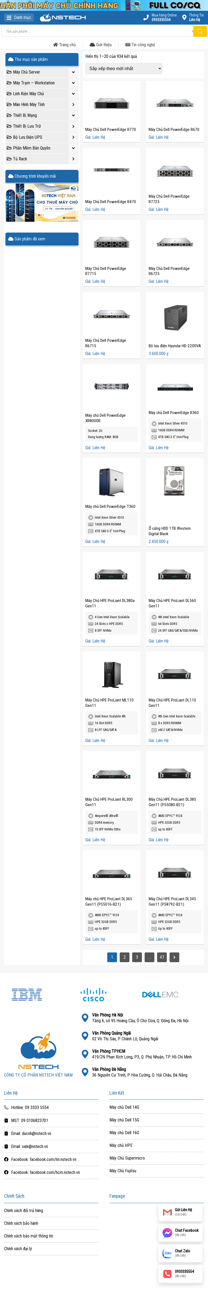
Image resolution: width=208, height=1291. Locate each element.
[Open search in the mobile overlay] (104, 31)
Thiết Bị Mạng (42, 115)
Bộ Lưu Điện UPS (42, 137)
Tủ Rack (42, 159)
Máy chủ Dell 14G (124, 1107)
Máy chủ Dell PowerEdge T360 (110, 506)
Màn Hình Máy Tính (42, 105)
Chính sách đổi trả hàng (23, 1211)
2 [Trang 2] (124, 957)
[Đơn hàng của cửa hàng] (123, 68)
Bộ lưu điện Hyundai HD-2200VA (175, 345)
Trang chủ (64, 44)
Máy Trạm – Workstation (42, 83)
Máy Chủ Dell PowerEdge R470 (110, 201)
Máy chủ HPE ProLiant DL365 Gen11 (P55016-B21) (108, 901)
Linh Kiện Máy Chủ (42, 94)
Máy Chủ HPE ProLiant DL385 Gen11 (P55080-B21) (172, 802)
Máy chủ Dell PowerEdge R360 (174, 412)
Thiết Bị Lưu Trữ (42, 126)
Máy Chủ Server (42, 72)
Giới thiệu (101, 44)
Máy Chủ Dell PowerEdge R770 (110, 129)
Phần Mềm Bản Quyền (42, 148)
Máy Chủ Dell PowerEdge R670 (174, 129)
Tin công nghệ (140, 44)
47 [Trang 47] (162, 957)
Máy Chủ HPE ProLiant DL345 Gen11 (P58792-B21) (172, 901)
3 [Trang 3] (137, 957)
